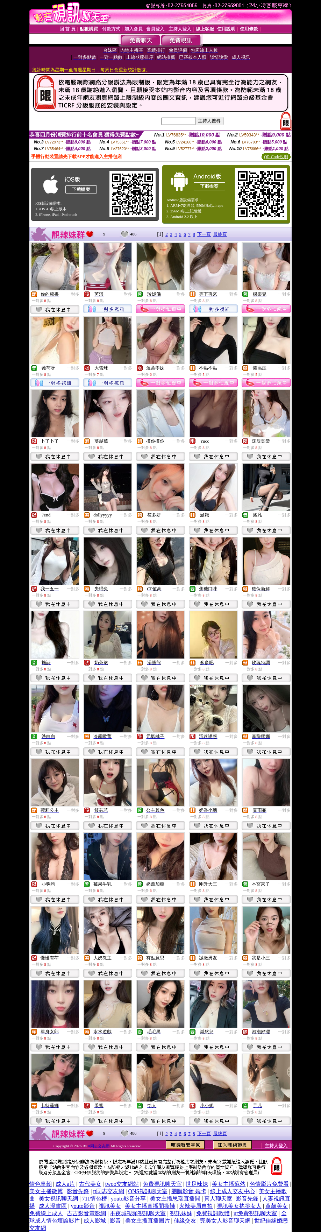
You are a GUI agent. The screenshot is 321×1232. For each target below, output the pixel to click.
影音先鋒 (78, 1191)
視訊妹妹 (181, 1213)
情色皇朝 (40, 1184)
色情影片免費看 (269, 1184)
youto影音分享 (128, 1199)
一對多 (73, 294)
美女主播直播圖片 (147, 1221)
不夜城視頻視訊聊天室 (138, 1213)
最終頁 (220, 234)
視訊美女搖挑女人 (239, 1206)
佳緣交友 (185, 1221)
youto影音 (82, 1206)
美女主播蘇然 (228, 1184)
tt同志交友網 (98, 1146)
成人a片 (65, 1184)
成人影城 (95, 1221)
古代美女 (90, 1184)
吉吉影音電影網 (86, 1213)
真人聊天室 (218, 1199)
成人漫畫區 (53, 1206)
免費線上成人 (46, 1213)
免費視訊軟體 (213, 1213)
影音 (115, 1221)
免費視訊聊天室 (162, 1184)
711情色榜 (94, 1199)
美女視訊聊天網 (58, 1199)
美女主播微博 (46, 1191)
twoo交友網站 (122, 1184)
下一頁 (204, 234)
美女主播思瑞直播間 (175, 1199)
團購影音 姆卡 (188, 1191)
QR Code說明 (276, 156)
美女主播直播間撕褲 (150, 1206)
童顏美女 (276, 1206)
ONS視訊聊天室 (147, 1191)
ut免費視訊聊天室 (255, 1213)
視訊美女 (110, 1206)
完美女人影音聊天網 (225, 1221)
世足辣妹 (197, 1184)
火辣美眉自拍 (196, 1206)
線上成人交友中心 (232, 1191)
